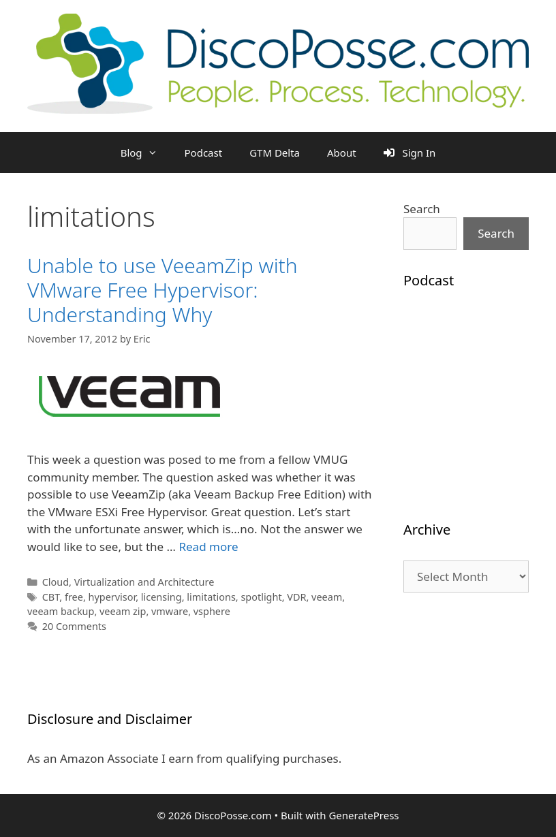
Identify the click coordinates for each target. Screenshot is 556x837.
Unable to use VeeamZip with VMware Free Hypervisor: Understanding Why (162, 289)
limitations (211, 596)
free (74, 596)
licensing (161, 596)
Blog (146, 152)
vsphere (212, 611)
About (341, 152)
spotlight (261, 596)
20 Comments (74, 626)
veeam (326, 596)
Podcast (204, 152)
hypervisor (112, 596)
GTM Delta (274, 152)
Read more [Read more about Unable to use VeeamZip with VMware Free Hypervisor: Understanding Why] (208, 546)
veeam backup (60, 611)
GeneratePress (363, 815)
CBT (51, 596)
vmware (169, 611)
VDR (296, 596)
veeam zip (122, 611)
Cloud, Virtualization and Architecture (128, 581)
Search (421, 209)
